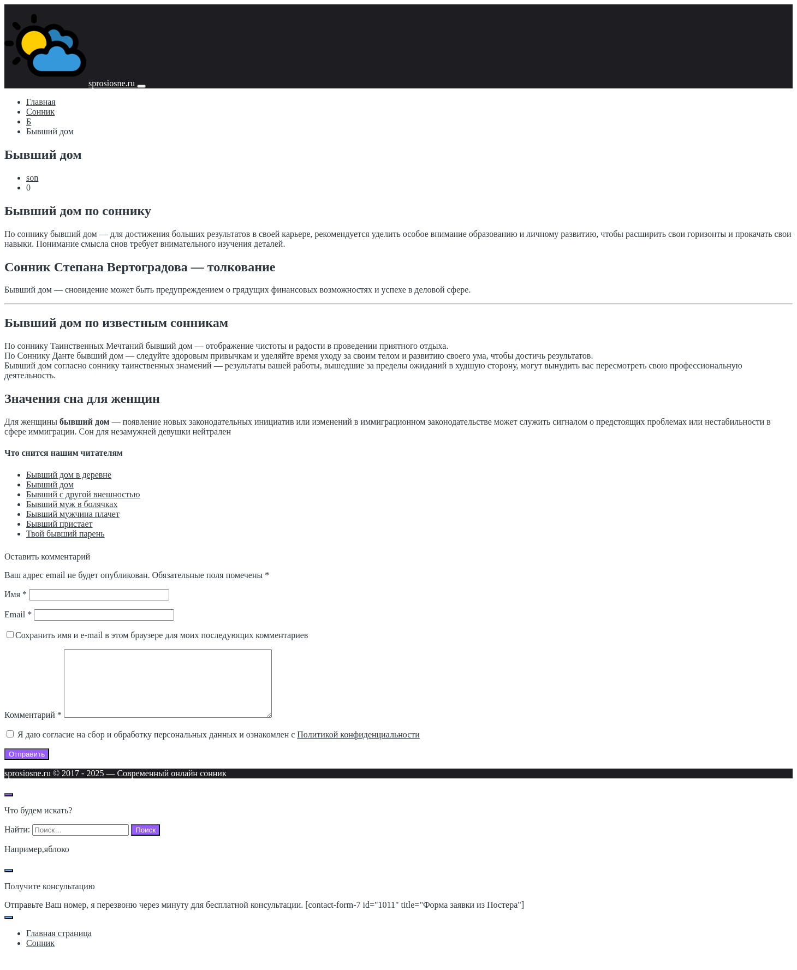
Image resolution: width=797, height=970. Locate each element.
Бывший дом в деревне (68, 474)
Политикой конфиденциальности (358, 747)
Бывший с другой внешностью (83, 494)
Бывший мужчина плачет (73, 514)
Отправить (27, 767)
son (32, 177)
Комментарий (33, 728)
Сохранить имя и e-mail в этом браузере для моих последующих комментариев (161, 635)
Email (18, 614)
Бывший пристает (59, 523)
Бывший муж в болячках (71, 504)
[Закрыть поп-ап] (8, 883)
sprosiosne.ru (112, 83)
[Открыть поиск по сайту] (8, 808)
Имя (15, 594)
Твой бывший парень (65, 533)
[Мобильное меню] (141, 86)
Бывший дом (50, 484)
